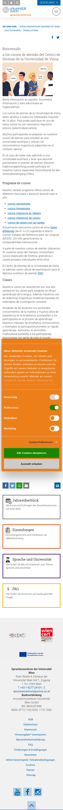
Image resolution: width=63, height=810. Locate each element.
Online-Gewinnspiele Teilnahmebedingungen (30, 759)
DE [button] (5, 2)
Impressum (30, 729)
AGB (30, 719)
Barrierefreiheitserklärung (30, 739)
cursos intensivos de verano (24, 218)
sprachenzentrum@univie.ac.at (31, 691)
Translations (30, 30)
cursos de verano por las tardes (26, 222)
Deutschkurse (13, 30)
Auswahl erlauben (31, 463)
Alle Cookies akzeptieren (31, 452)
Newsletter (30, 754)
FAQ (30, 744)
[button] (11, 2)
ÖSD (40, 273)
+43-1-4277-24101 (31, 687)
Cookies (30, 764)
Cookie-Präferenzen (41, 442)
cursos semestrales (19, 203)
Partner (30, 770)
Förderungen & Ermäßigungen (30, 749)
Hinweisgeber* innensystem (30, 734)
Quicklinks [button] (47, 2)
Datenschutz (30, 724)
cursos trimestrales (19, 208)
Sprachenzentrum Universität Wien (39, 26)
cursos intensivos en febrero (24, 213)
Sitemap (30, 775)
